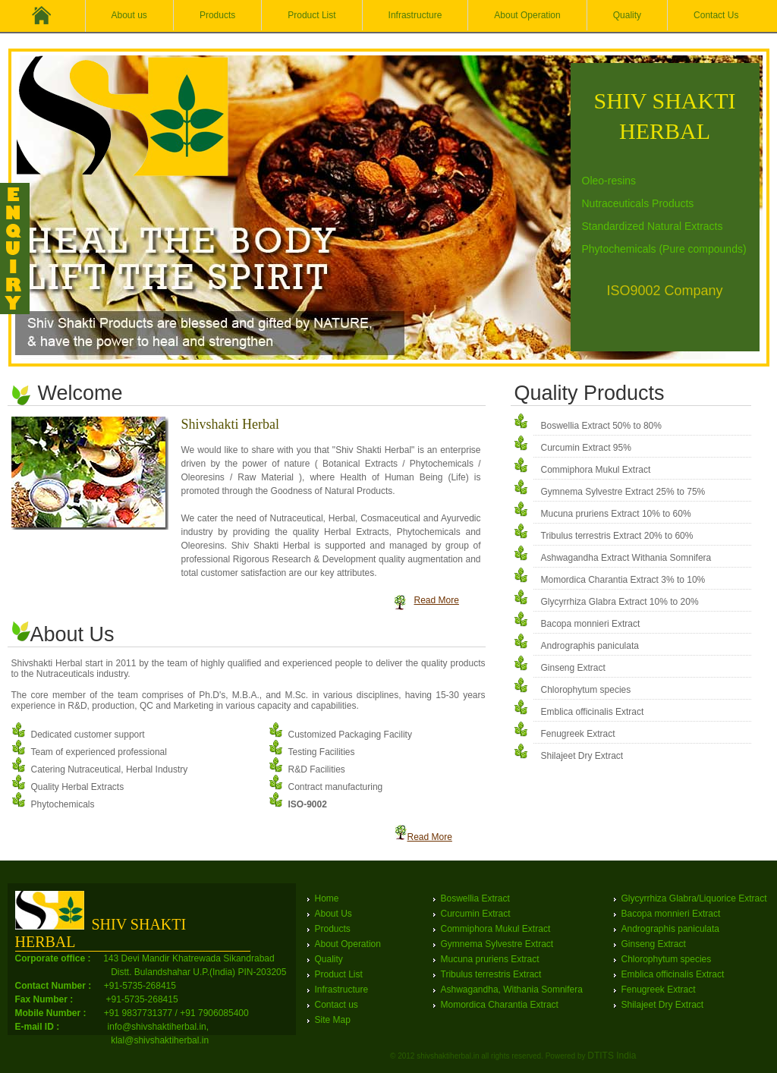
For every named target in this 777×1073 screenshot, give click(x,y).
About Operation (527, 15)
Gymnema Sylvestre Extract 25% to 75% (623, 491)
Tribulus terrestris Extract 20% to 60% (617, 535)
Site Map (333, 1020)
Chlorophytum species (586, 689)
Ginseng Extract (573, 667)
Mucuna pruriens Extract (490, 959)
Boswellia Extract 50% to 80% (601, 425)
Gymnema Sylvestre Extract (497, 944)
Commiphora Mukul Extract (596, 469)
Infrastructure (415, 15)
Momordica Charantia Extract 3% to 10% (623, 579)
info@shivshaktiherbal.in (157, 1026)
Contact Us (716, 15)
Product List (311, 15)
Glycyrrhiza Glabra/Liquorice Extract (694, 898)
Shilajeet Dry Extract (582, 755)
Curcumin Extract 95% (586, 447)
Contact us (336, 1004)
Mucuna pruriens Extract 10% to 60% (616, 513)
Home (327, 898)
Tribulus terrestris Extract (491, 974)
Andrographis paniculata (590, 645)
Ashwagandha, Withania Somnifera (512, 989)
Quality (627, 15)
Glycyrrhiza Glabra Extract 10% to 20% (620, 601)
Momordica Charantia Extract (499, 1004)
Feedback (15, 248)
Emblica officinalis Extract (592, 711)
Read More (436, 600)
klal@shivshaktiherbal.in (160, 1040)
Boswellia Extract (475, 898)
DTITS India (611, 1055)
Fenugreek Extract (578, 733)
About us (129, 15)
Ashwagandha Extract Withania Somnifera (626, 557)
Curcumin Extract (476, 913)
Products (217, 15)
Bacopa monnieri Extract (590, 623)
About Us (333, 913)
